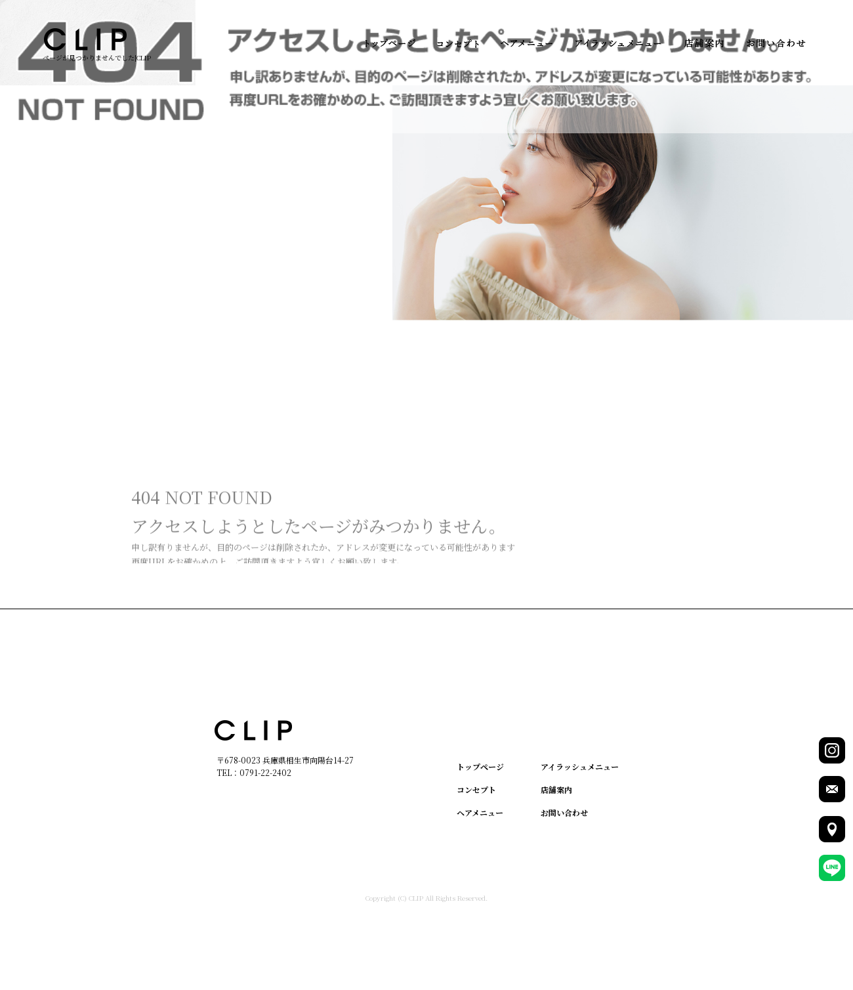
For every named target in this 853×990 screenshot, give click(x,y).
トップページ (390, 43)
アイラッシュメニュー (618, 43)
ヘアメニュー (526, 43)
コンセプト (458, 43)
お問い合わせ (776, 43)
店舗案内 (704, 43)
